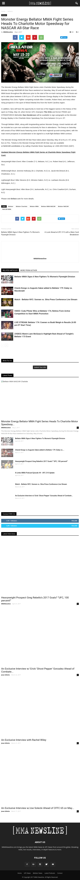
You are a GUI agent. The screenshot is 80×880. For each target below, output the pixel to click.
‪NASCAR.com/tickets (11, 146)
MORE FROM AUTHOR (28, 270)
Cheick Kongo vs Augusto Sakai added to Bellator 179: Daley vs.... (39, 450)
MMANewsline (8, 32)
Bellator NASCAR (63, 206)
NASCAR (18, 90)
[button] (76, 3)
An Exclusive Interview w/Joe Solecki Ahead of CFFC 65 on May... (37, 808)
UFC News (27, 873)
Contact (59, 873)
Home (3, 11)
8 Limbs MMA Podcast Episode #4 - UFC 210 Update (35, 473)
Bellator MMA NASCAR (48, 206)
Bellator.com (16, 199)
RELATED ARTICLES (10, 270)
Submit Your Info (40, 367)
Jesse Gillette (5, 675)
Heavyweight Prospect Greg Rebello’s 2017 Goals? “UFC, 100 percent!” (41, 461)
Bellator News (37, 873)
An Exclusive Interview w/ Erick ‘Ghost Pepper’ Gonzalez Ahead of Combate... (44, 496)
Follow (74, 521)
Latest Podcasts (50, 873)
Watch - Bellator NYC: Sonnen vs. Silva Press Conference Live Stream (45, 299)
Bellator (4, 15)
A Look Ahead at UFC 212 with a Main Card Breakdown (61, 233)
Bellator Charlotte (21, 206)
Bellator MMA (34, 206)
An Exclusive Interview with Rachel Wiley (23, 739)
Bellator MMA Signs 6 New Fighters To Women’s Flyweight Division (20, 233)
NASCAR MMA (6, 209)
